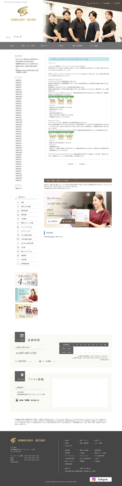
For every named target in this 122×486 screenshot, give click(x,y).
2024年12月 (19, 119)
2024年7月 (18, 131)
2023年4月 (18, 166)
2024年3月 (18, 140)
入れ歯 (21, 247)
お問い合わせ (68, 445)
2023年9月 (18, 154)
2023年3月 (18, 168)
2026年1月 (18, 89)
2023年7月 (18, 159)
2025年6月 (18, 105)
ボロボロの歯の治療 (25, 243)
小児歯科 (22, 219)
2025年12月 (19, 91)
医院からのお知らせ (85, 468)
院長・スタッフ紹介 (28, 46)
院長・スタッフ (84, 440)
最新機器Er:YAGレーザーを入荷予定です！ (27, 63)
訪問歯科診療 (23, 263)
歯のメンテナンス (24, 251)
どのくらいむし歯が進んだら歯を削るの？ (27, 59)
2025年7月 (18, 103)
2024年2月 (18, 143)
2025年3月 (18, 112)
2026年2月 (18, 87)
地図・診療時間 (77, 46)
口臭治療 (22, 259)
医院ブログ (19, 188)
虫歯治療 (67, 450)
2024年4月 (18, 138)
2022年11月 (19, 178)
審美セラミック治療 (25, 223)
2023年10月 (19, 152)
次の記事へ (82, 164)
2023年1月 (18, 173)
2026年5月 (18, 80)
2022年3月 (18, 180)
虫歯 (20, 202)
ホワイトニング (24, 231)
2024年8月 (18, 129)
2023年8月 (18, 157)
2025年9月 (18, 98)
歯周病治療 (22, 210)
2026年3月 (18, 85)
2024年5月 (18, 136)
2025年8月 (18, 101)
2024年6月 (18, 133)
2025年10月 (19, 96)
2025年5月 (18, 108)
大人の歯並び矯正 (24, 235)
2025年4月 (18, 110)
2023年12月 (19, 147)
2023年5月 (18, 164)
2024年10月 (19, 124)
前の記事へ (71, 164)
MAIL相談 (107, 3)
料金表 (61, 46)
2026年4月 (18, 82)
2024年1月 (18, 145)
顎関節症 (22, 255)
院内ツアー (44, 46)
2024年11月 (19, 122)
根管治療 (22, 214)
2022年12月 (19, 175)
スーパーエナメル (24, 227)
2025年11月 (19, 94)
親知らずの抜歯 (24, 206)
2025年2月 (18, 115)
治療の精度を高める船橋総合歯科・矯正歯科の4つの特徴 (80, 471)
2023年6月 (18, 161)
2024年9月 (18, 126)
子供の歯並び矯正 (24, 239)
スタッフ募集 (93, 46)
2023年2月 (18, 171)
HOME (12, 46)
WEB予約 (117, 3)
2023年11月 (19, 150)
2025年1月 (18, 117)
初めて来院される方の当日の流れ (25, 61)
